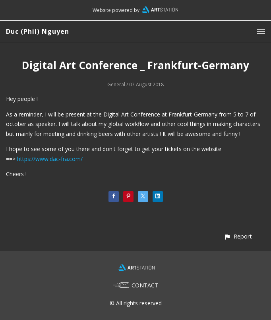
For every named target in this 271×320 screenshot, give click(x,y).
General (116, 84)
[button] (238, 236)
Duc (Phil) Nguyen (37, 31)
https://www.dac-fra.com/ (50, 159)
